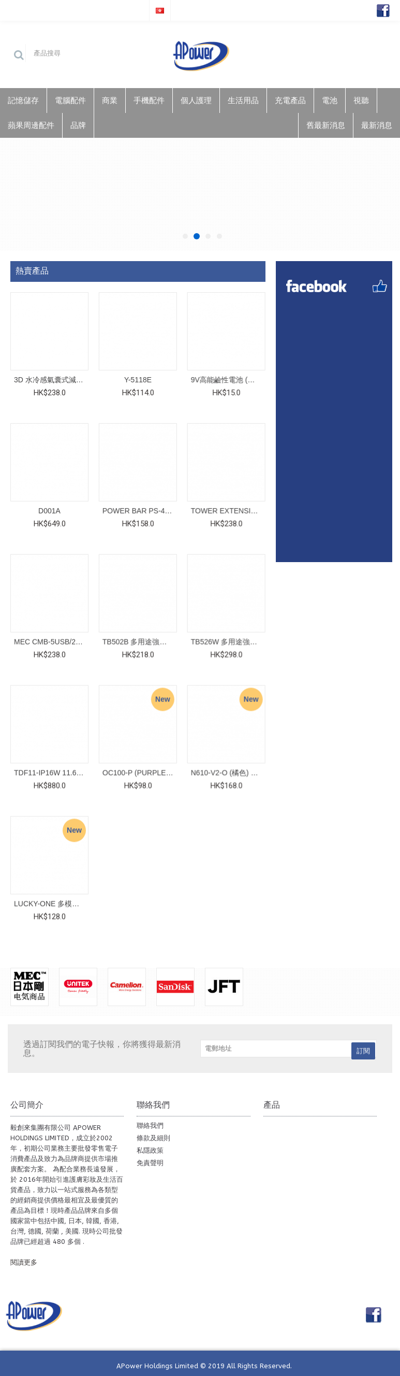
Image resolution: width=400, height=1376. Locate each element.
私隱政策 (150, 1148)
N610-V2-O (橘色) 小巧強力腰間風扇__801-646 (227, 771)
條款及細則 (153, 1136)
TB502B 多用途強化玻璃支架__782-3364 (139, 641)
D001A (49, 510)
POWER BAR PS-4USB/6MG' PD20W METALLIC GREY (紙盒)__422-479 (139, 510)
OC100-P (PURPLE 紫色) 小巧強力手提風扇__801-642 (139, 771)
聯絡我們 (150, 1123)
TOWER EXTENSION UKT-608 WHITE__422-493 (227, 510)
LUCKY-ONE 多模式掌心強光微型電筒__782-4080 (51, 902)
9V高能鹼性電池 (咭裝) (226, 380)
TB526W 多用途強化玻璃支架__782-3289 (227, 641)
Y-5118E (137, 380)
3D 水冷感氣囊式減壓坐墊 (51, 380)
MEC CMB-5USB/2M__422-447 (51, 641)
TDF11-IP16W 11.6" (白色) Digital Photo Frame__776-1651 (51, 771)
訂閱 (363, 1049)
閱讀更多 (23, 1260)
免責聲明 (150, 1161)
